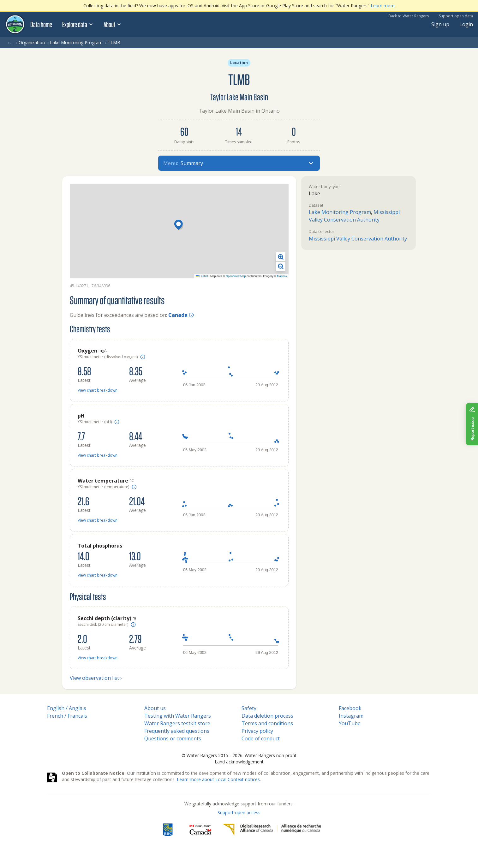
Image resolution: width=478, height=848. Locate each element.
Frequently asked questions (176, 730)
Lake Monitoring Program (76, 42)
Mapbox (282, 276)
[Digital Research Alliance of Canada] (271, 829)
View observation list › (96, 677)
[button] (179, 225)
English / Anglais (66, 708)
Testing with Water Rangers (177, 715)
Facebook (350, 708)
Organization (32, 42)
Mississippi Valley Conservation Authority (358, 238)
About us (155, 708)
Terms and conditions (267, 723)
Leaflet (202, 276)
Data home (41, 24)
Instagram (351, 715)
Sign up (440, 24)
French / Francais (67, 715)
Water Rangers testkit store (177, 723)
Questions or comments (172, 738)
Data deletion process (267, 715)
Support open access (239, 812)
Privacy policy (257, 730)
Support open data (456, 16)
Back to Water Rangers (408, 16)
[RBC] (168, 829)
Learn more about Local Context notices (218, 779)
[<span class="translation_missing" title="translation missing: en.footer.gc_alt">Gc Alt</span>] (200, 829)
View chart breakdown (97, 390)
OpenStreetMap (236, 276)
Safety (249, 708)
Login (466, 24)
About (113, 24)
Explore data (77, 24)
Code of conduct (261, 738)
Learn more (383, 6)
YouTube (350, 723)
